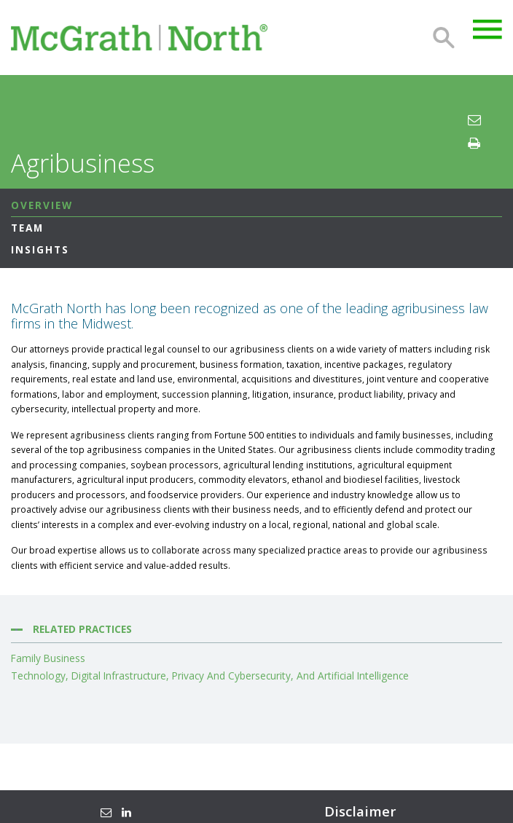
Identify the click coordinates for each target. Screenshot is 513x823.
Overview (42, 205)
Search (444, 38)
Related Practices (82, 629)
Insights (40, 249)
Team (27, 228)
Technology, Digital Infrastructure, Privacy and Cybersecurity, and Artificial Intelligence (210, 675)
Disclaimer (360, 811)
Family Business (48, 658)
